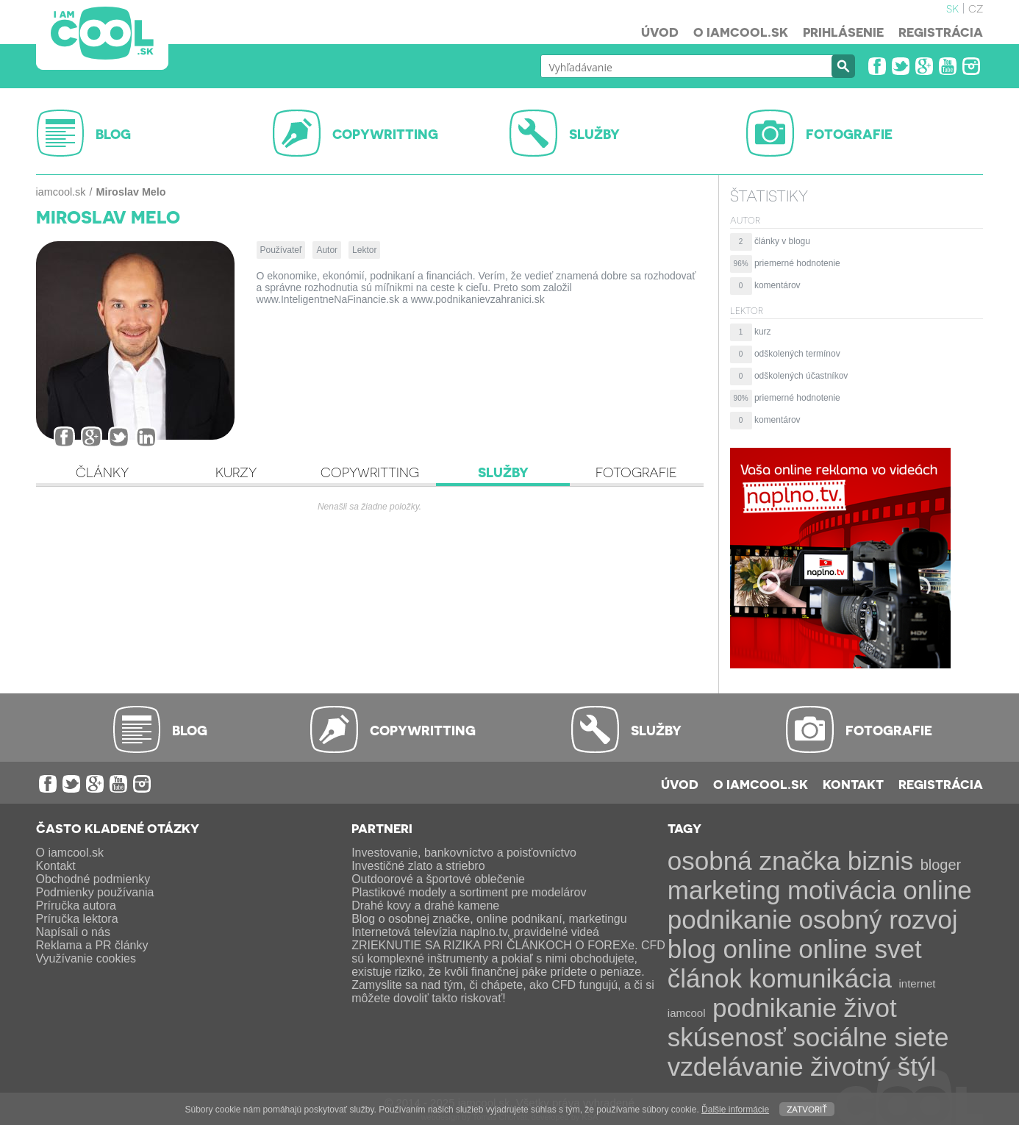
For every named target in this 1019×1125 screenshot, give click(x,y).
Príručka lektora (77, 919)
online (757, 949)
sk (952, 7)
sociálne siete (870, 1037)
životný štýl (873, 1066)
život (870, 1007)
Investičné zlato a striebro (418, 866)
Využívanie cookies (86, 958)
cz (975, 7)
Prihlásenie (843, 31)
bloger (941, 865)
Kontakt (853, 783)
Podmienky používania (95, 892)
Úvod (660, 31)
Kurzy (236, 472)
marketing (724, 890)
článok (705, 978)
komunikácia (820, 978)
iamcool (687, 1013)
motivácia (841, 890)
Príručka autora (76, 905)
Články (102, 472)
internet (916, 983)
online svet (859, 949)
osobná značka (754, 860)
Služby (503, 472)
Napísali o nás (73, 932)
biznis (880, 860)
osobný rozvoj (878, 919)
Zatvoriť (807, 1108)
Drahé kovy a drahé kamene (425, 905)
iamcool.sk (61, 192)
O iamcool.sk (740, 31)
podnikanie (774, 1007)
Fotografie (636, 472)
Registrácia (940, 31)
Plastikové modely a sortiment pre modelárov (468, 892)
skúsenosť (727, 1037)
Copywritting (370, 472)
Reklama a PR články (92, 945)
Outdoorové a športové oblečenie (438, 879)
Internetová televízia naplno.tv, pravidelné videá (475, 932)
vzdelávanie (736, 1066)
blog (692, 949)
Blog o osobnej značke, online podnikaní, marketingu (488, 919)
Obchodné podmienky (93, 879)
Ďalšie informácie (735, 1109)
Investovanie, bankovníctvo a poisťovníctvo (463, 852)
